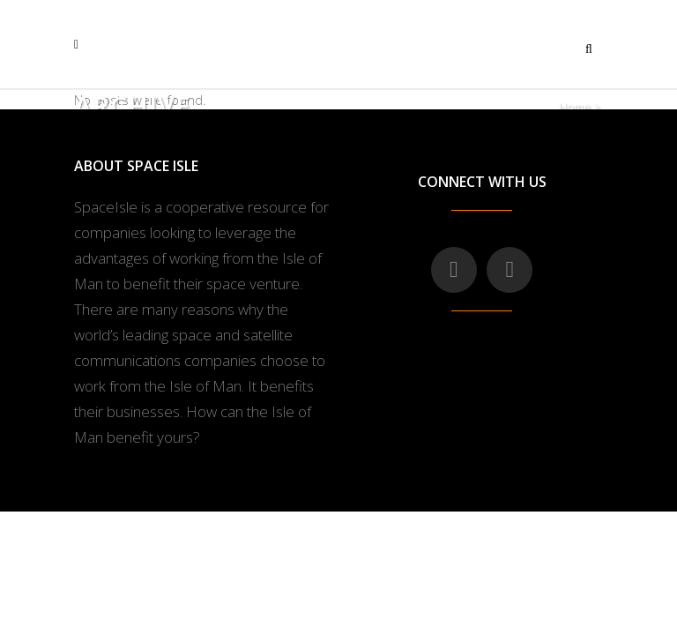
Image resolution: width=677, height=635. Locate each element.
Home (575, 107)
